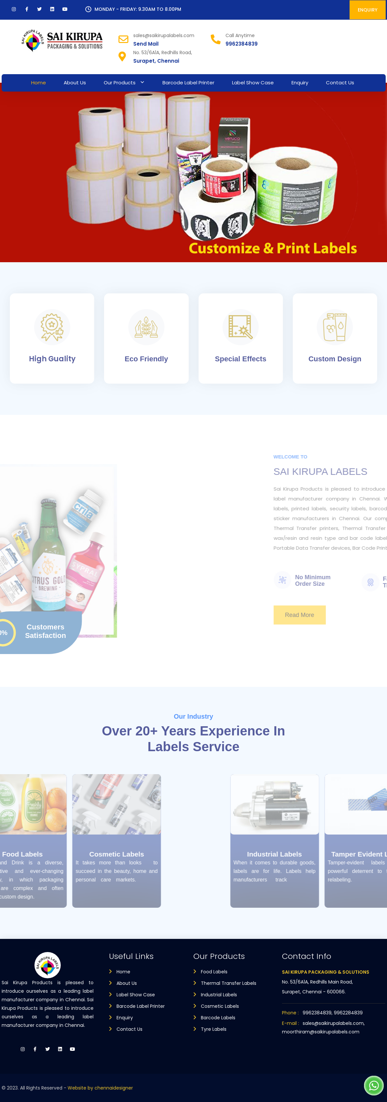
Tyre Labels (213, 1029)
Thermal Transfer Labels (228, 983)
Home (38, 82)
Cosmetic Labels (79, 854)
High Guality (52, 359)
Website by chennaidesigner (100, 1088)
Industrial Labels (312, 854)
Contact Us (340, 82)
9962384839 (242, 43)
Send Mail (146, 43)
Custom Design (335, 359)
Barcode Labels (218, 1017)
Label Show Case (253, 82)
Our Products (120, 82)
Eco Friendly (146, 359)
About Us (75, 82)
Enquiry (299, 82)
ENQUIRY (367, 10)
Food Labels (214, 971)
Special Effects (241, 359)
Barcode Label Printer (188, 82)
